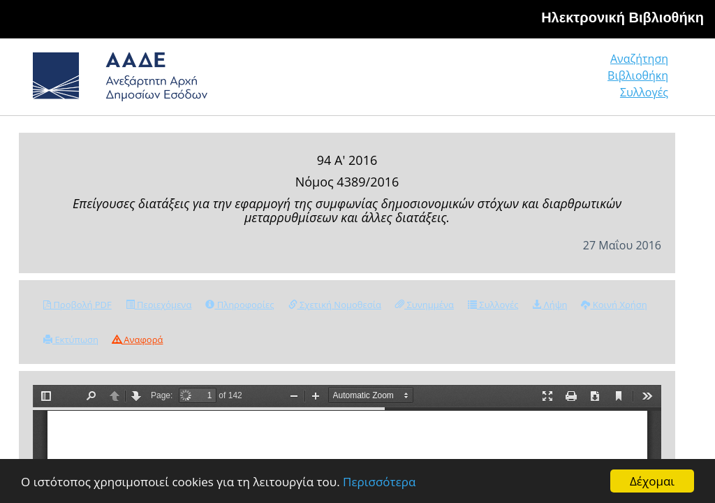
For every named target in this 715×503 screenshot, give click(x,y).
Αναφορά (137, 339)
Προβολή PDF (77, 304)
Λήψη (549, 304)
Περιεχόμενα (159, 304)
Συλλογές (644, 92)
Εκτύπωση (70, 339)
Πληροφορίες (239, 304)
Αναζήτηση (639, 58)
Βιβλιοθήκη (637, 75)
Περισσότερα (379, 482)
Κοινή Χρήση (614, 304)
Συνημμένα (424, 304)
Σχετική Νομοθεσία (334, 304)
